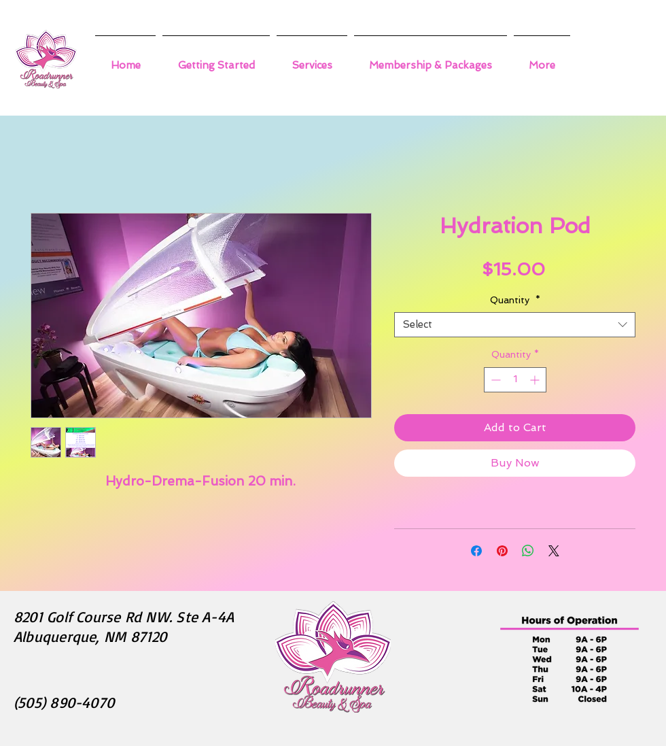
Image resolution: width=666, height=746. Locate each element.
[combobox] (514, 325)
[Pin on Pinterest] (502, 551)
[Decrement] (494, 380)
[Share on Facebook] (476, 551)
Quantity (515, 299)
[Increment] (535, 380)
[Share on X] (554, 551)
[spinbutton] (515, 380)
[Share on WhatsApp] (528, 551)
